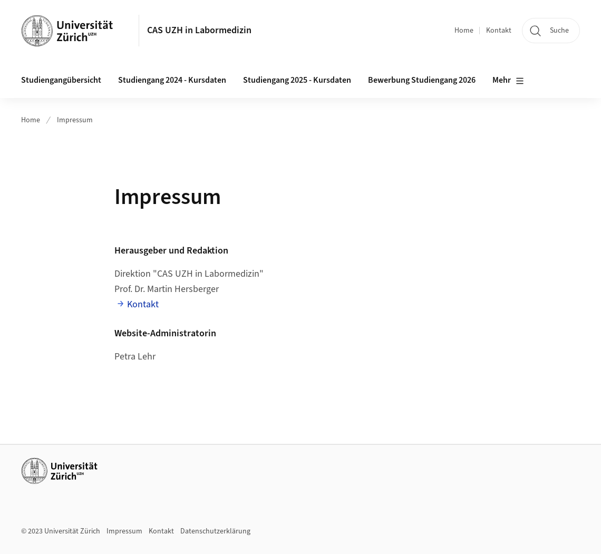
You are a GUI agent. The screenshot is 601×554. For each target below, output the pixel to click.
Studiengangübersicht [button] (61, 80)
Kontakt (498, 30)
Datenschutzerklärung (215, 531)
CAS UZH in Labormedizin (199, 30)
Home (463, 30)
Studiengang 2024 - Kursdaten (172, 80)
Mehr (508, 81)
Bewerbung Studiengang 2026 (422, 80)
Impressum (75, 120)
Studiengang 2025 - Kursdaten (297, 80)
